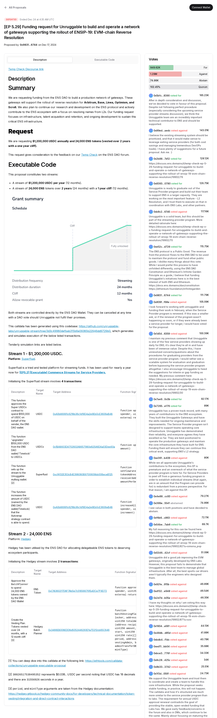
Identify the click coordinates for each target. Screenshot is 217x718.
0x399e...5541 (162, 503)
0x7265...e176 (162, 406)
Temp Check (89, 154)
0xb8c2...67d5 (162, 211)
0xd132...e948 (162, 591)
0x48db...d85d (162, 632)
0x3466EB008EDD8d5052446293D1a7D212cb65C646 (79, 630)
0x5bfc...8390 (162, 95)
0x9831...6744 (28, 44)
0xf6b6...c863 (162, 517)
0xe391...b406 (162, 457)
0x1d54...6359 (162, 333)
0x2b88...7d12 (162, 158)
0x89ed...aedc (162, 130)
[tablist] (72, 60)
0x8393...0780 (162, 183)
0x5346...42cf (162, 552)
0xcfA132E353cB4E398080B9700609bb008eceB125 (83, 474)
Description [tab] (40, 59)
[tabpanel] (72, 384)
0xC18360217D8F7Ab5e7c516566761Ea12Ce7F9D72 (77, 590)
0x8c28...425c (162, 660)
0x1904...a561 (162, 626)
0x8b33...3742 (162, 666)
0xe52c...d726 (162, 246)
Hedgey (26, 539)
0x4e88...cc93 (162, 496)
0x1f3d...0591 (161, 673)
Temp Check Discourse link (26, 69)
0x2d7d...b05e (162, 597)
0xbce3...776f (162, 653)
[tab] (104, 60)
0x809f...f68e (161, 302)
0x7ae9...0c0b (162, 399)
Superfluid (28, 359)
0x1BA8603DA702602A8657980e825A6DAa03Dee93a (84, 446)
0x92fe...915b (161, 584)
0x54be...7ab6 (162, 524)
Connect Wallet (201, 7)
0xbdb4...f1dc (162, 639)
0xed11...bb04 (162, 646)
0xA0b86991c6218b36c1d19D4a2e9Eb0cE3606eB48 (83, 413)
